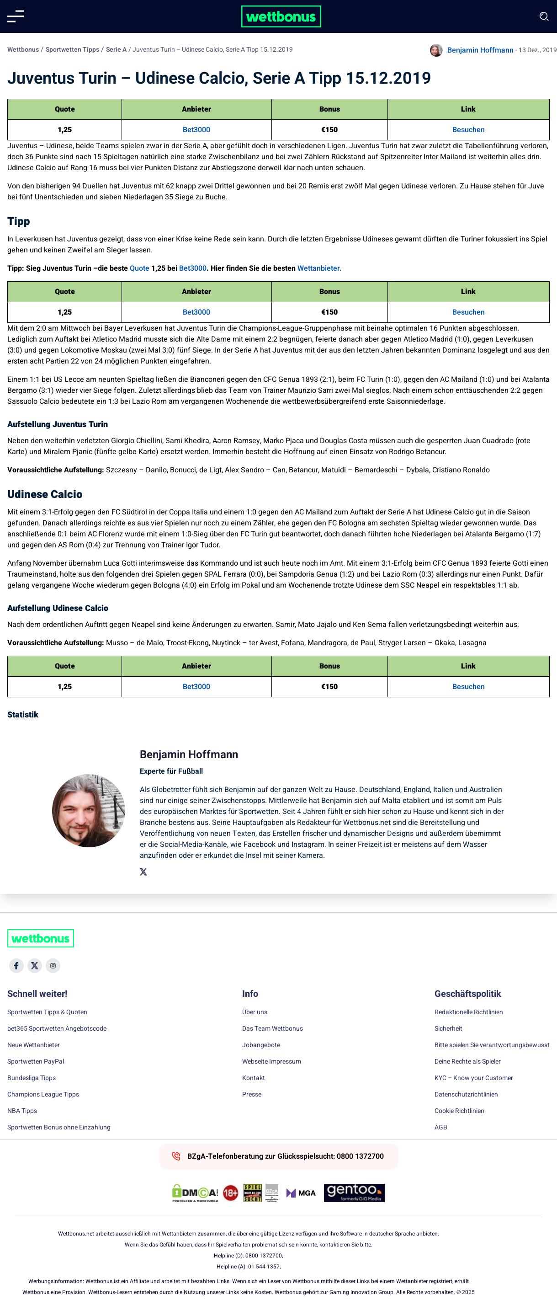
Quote (139, 268)
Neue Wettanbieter (33, 1045)
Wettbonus (23, 49)
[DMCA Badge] (195, 1193)
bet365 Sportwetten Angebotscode (56, 1028)
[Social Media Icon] (16, 965)
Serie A (116, 49)
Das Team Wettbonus (272, 1028)
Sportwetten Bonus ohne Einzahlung (59, 1127)
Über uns (254, 1012)
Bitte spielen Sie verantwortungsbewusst (492, 1045)
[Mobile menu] (15, 16)
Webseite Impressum (271, 1061)
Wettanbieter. (319, 268)
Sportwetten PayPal (35, 1061)
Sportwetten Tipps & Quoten (47, 1012)
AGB (441, 1127)
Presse (251, 1094)
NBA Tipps (22, 1111)
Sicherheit (448, 1028)
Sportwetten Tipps (72, 49)
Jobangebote (261, 1045)
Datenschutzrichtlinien (466, 1094)
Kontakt (253, 1078)
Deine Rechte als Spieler (468, 1061)
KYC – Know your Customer (474, 1078)
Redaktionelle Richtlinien (469, 1012)
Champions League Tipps (43, 1094)
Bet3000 (196, 129)
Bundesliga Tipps (31, 1078)
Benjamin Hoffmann (480, 50)
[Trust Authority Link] (271, 1193)
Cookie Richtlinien (459, 1111)
